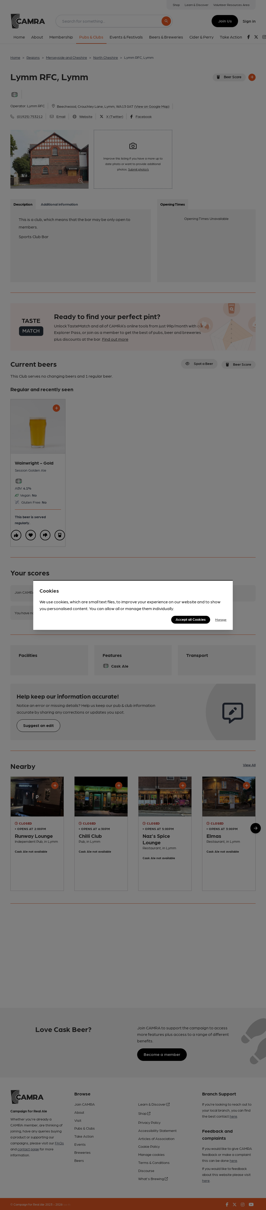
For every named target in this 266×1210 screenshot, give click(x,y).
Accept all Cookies (191, 619)
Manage (221, 619)
